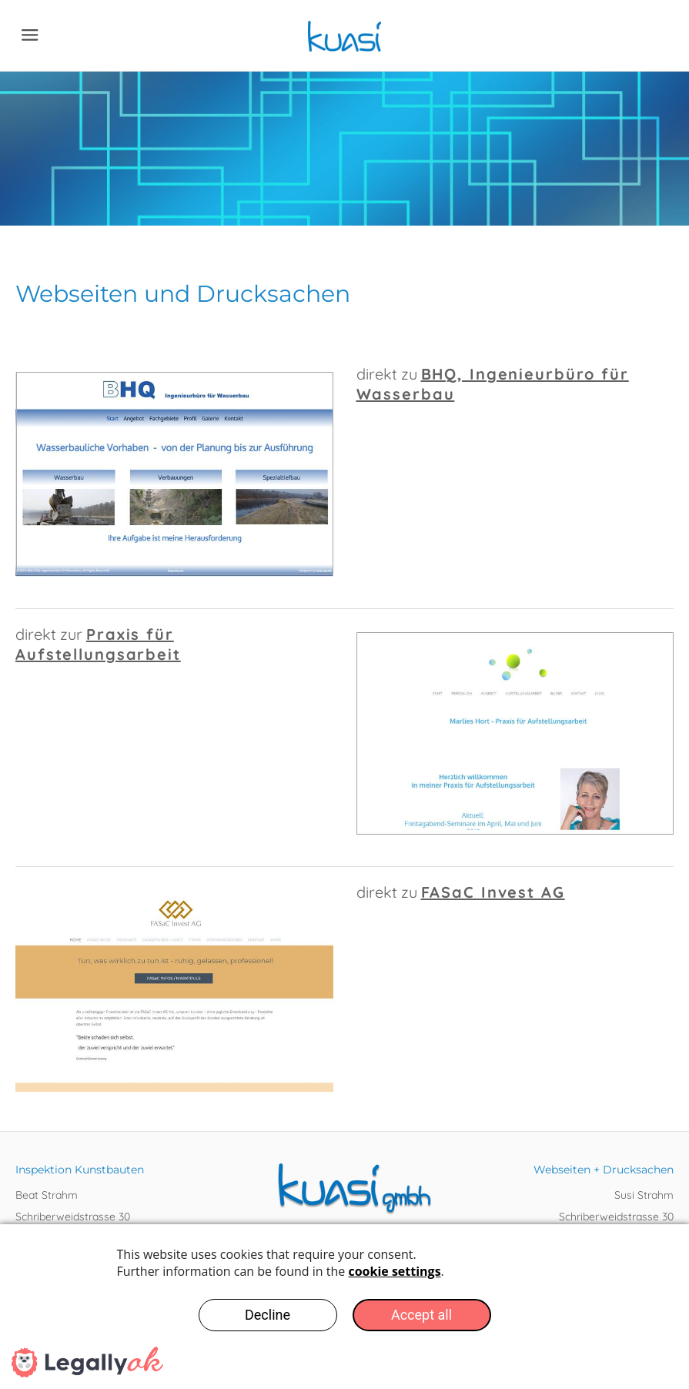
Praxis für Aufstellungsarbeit (98, 644)
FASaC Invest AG (493, 892)
